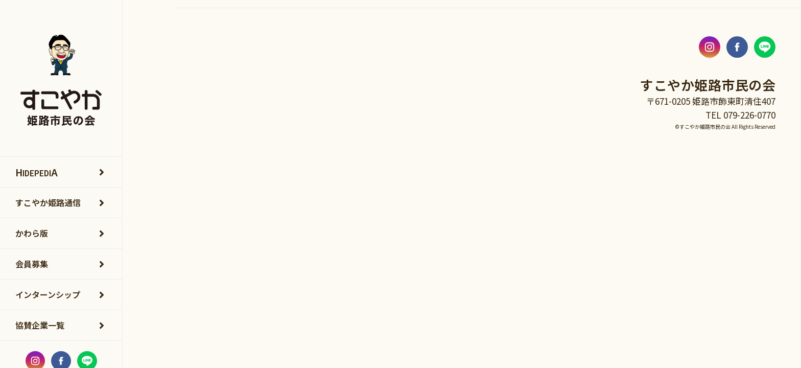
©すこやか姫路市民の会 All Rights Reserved (725, 126)
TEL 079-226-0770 (740, 114)
